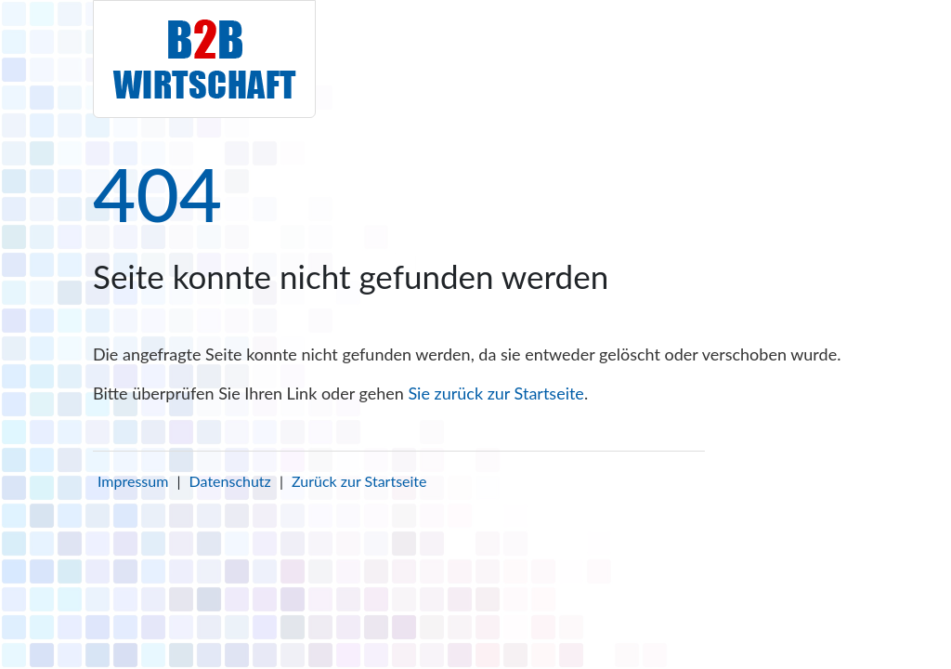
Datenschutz (230, 481)
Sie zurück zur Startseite (495, 393)
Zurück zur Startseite (359, 481)
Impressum (133, 481)
